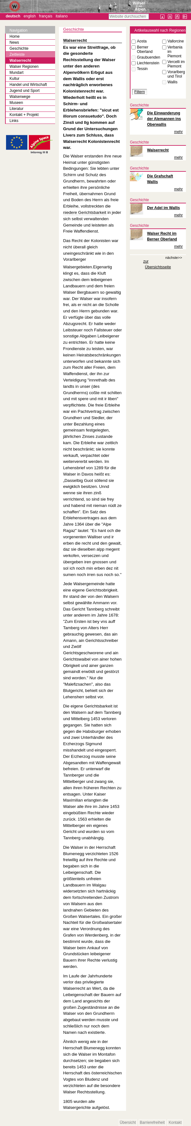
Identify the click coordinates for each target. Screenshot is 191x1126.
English (30, 16)
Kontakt (175, 1123)
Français (45, 16)
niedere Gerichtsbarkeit (84, 212)
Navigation (19, 30)
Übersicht (128, 1123)
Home (15, 36)
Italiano (62, 16)
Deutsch (13, 16)
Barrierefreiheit (152, 1123)
